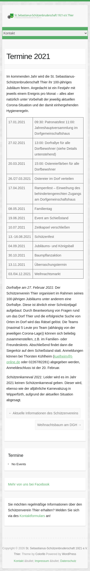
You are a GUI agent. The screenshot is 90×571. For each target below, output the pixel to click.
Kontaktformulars (32, 516)
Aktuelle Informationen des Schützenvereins (43, 413)
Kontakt (19, 561)
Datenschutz (68, 561)
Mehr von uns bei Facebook (28, 484)
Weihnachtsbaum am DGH (59, 425)
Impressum (42, 561)
